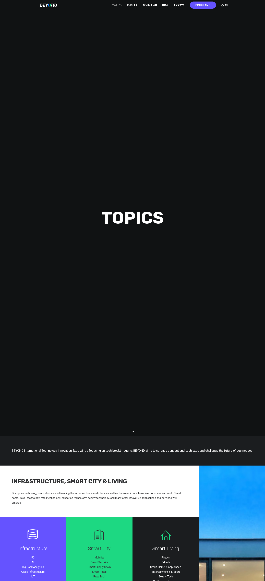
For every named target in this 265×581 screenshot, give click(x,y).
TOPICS (117, 7)
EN (224, 7)
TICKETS (179, 7)
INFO (165, 7)
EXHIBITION (149, 7)
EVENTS (132, 7)
